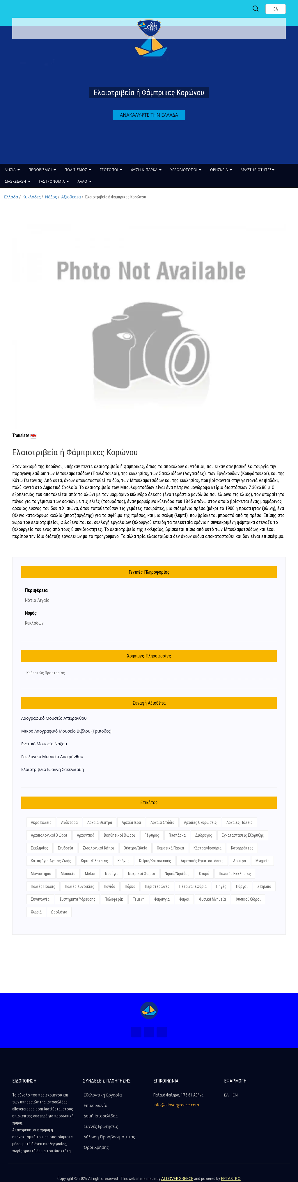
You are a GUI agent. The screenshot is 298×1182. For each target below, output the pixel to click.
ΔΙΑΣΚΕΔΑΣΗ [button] (17, 181)
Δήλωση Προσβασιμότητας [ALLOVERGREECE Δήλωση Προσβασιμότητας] (109, 1137)
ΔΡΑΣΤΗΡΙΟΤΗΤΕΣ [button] (257, 169)
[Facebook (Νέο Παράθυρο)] (136, 1032)
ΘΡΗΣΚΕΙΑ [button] (221, 169)
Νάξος (51, 197)
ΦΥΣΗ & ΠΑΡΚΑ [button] (146, 169)
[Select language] (275, 9)
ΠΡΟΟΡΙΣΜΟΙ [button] (42, 169)
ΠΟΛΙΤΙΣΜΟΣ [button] (78, 169)
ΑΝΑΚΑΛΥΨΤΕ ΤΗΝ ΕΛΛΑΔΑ (149, 115)
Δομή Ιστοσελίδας (101, 1116)
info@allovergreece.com (176, 1105)
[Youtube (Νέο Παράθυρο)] (162, 1032)
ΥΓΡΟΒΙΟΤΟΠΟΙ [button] (185, 169)
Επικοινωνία (95, 1105)
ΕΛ (226, 1095)
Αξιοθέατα (71, 197)
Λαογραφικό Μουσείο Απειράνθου (54, 718)
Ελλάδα (11, 197)
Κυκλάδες (31, 197)
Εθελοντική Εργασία (103, 1095)
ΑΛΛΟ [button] (84, 181)
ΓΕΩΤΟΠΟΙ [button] (111, 169)
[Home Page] (149, 1010)
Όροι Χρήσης (96, 1147)
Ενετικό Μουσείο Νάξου (44, 743)
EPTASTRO (231, 1178)
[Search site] (256, 8)
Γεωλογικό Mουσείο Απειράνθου (52, 756)
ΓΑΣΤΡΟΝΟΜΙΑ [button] (54, 181)
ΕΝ (235, 1095)
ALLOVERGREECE (177, 1178)
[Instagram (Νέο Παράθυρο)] (149, 1032)
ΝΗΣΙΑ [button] (12, 169)
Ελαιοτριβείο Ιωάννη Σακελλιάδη (52, 769)
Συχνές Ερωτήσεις (101, 1126)
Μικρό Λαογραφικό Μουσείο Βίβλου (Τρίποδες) (66, 731)
